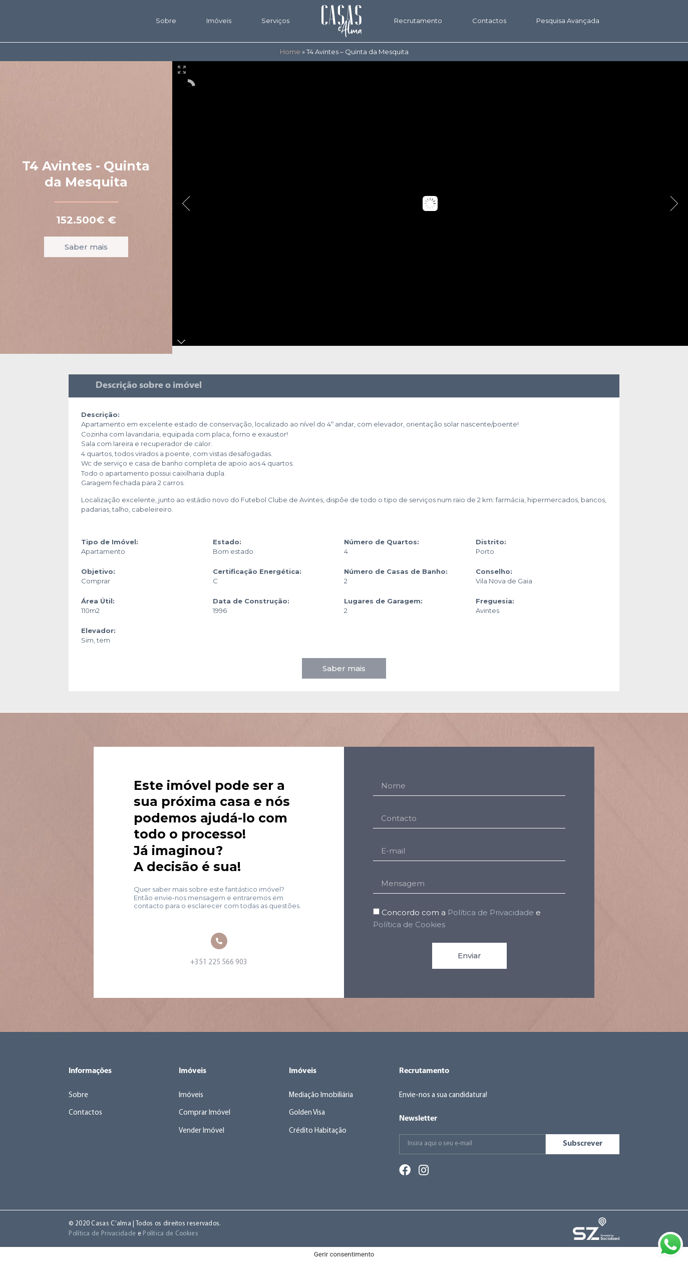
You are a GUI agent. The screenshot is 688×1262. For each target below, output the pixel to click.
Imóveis (218, 21)
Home (290, 52)
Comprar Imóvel (204, 1113)
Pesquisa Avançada (567, 21)
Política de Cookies (409, 924)
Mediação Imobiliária (321, 1095)
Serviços (275, 21)
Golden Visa (307, 1113)
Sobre (166, 21)
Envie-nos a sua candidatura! (443, 1095)
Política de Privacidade (491, 912)
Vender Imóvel (201, 1131)
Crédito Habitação (318, 1131)
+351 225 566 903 (218, 962)
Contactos (489, 21)
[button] (86, 247)
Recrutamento (418, 21)
